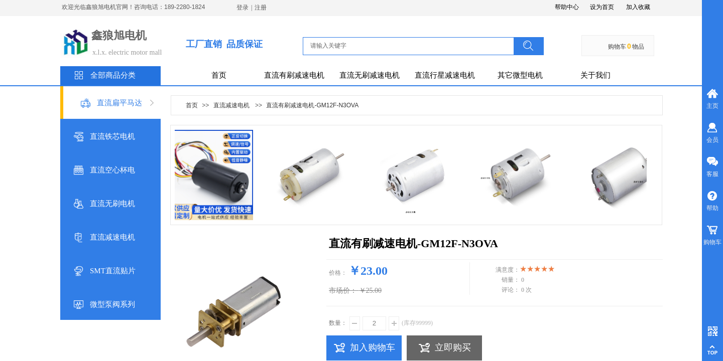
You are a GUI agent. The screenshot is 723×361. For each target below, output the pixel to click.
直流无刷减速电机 (369, 75)
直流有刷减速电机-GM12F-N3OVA (312, 105)
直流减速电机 (112, 237)
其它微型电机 (520, 75)
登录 (242, 7)
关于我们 (595, 75)
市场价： (343, 290)
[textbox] (411, 46)
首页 (218, 75)
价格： (338, 272)
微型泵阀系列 (112, 304)
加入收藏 (638, 7)
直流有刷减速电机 (294, 75)
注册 (261, 7)
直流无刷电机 (112, 204)
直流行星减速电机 (445, 75)
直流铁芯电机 (112, 136)
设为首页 (602, 7)
